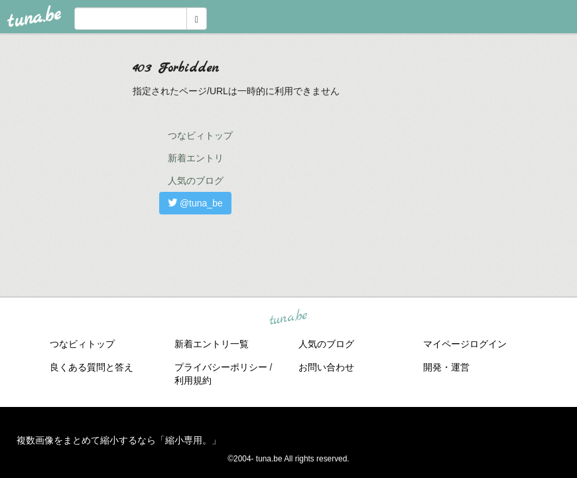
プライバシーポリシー (220, 367)
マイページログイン (465, 344)
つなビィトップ (200, 135)
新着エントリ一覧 (211, 344)
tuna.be (287, 318)
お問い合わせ (326, 367)
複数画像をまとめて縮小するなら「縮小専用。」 (119, 440)
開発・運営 (446, 367)
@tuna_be (195, 203)
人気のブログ (196, 180)
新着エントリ (196, 158)
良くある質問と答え (91, 367)
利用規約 (193, 380)
